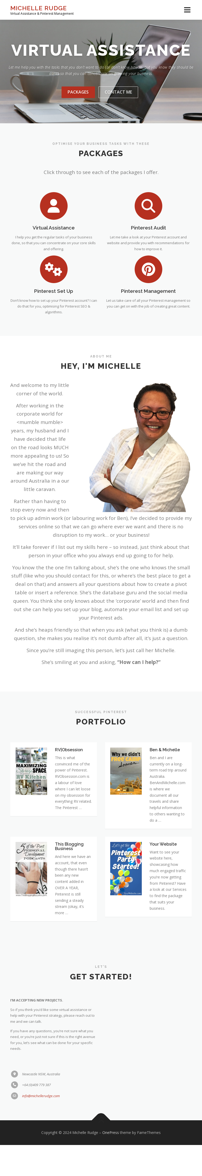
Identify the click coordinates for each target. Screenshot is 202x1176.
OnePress (110, 1163)
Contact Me (118, 110)
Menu (187, 9)
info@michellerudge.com (41, 1136)
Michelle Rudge (38, 8)
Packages (78, 110)
